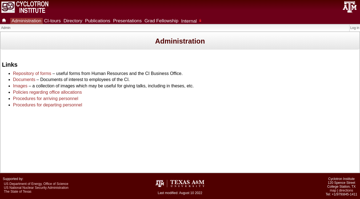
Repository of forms (32, 73)
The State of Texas (17, 191)
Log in (354, 28)
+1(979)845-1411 (344, 194)
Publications (97, 20)
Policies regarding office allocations (47, 92)
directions (346, 190)
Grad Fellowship (161, 20)
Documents (24, 79)
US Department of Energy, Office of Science (36, 184)
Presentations (127, 20)
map (333, 190)
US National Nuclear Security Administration (36, 188)
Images (20, 86)
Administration (26, 20)
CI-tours (52, 20)
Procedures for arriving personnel (45, 98)
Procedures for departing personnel (47, 105)
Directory (72, 20)
